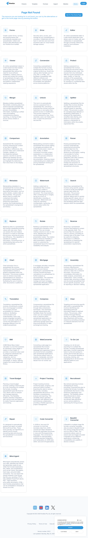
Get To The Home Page (73, 15)
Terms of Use (43, 524)
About (75, 4)
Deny (77, 531)
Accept (70, 527)
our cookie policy (67, 524)
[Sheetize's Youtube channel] (41, 508)
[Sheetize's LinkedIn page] (47, 508)
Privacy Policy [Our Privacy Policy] (32, 524)
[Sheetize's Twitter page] (53, 508)
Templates (34, 4)
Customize (64, 531)
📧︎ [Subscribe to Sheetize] (35, 507)
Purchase (45, 4)
